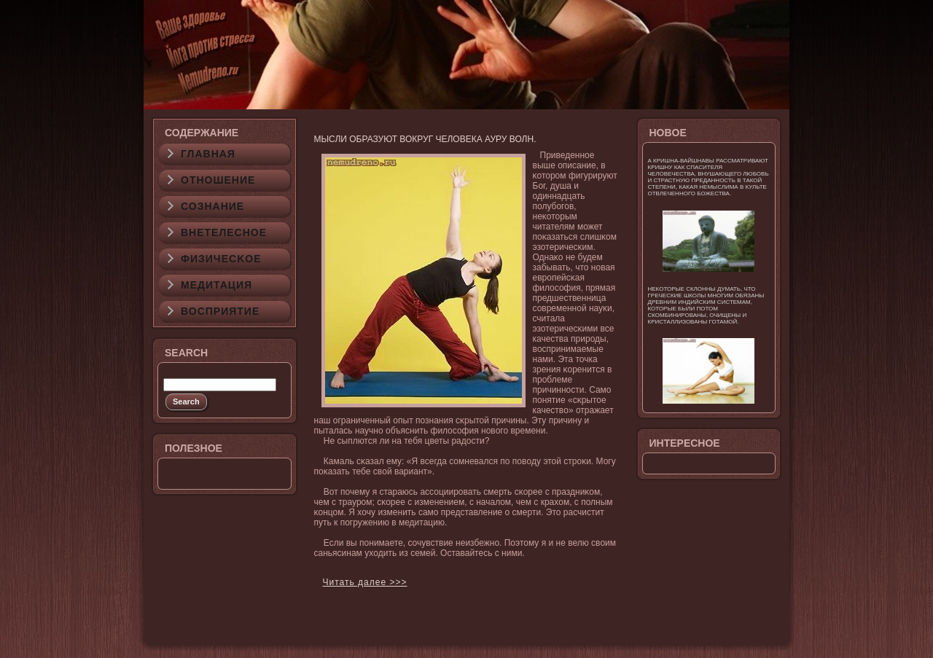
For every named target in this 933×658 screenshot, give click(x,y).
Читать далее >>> (365, 582)
